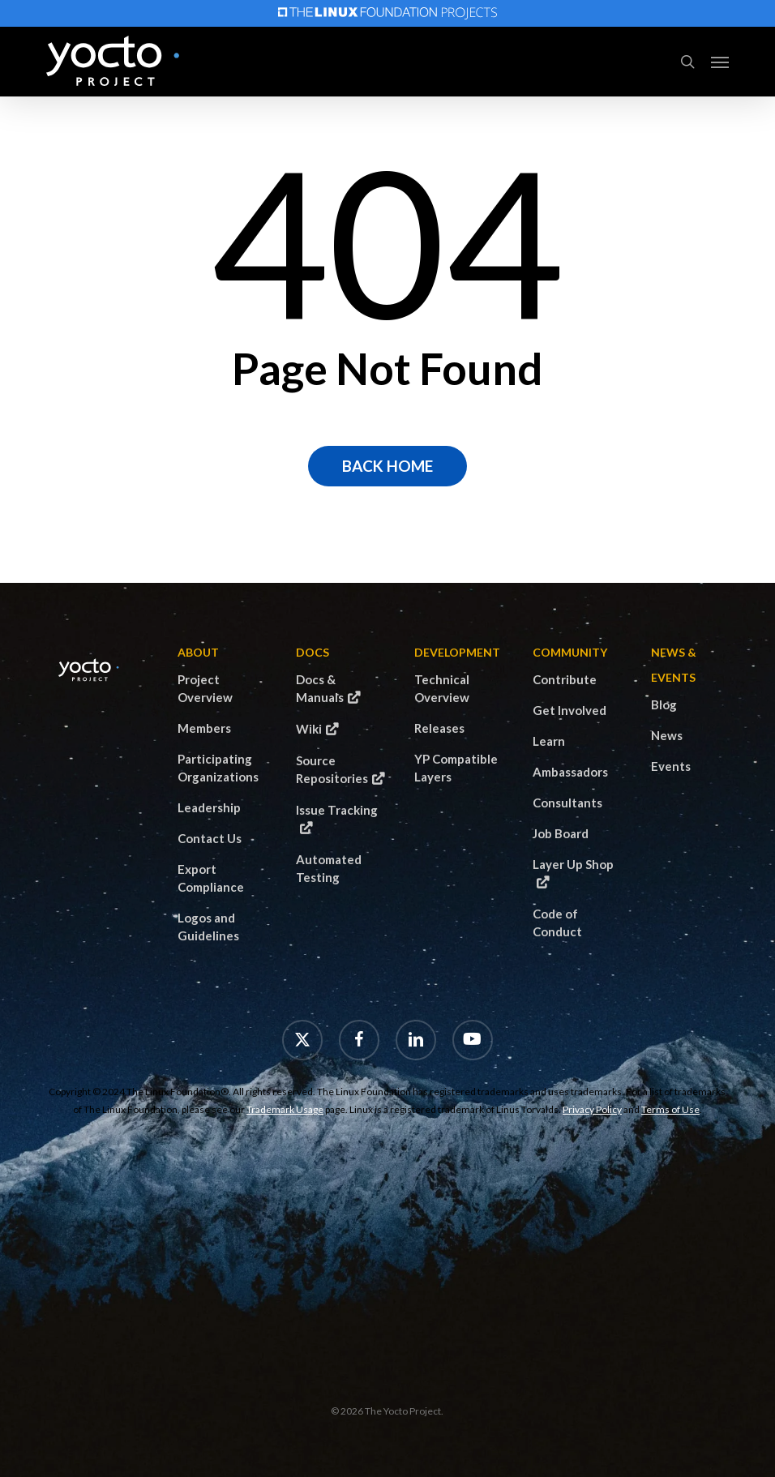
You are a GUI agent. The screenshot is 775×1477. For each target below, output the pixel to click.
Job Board (561, 833)
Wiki (309, 728)
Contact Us (210, 838)
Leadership (209, 807)
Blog (664, 704)
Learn (549, 741)
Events (671, 766)
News (667, 735)
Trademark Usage (284, 1109)
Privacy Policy (592, 1109)
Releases (439, 728)
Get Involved (569, 710)
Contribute (565, 679)
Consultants (567, 802)
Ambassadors (570, 771)
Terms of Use (670, 1109)
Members (204, 728)
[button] (720, 62)
